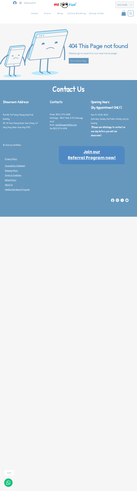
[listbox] (124, 5)
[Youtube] (127, 200)
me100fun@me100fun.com (66, 124)
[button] (124, 5)
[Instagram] (117, 200)
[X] (122, 200)
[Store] (47, 13)
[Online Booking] (77, 13)
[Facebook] (112, 200)
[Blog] (60, 13)
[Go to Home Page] (79, 61)
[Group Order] (97, 13)
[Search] (131, 13)
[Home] (35, 13)
